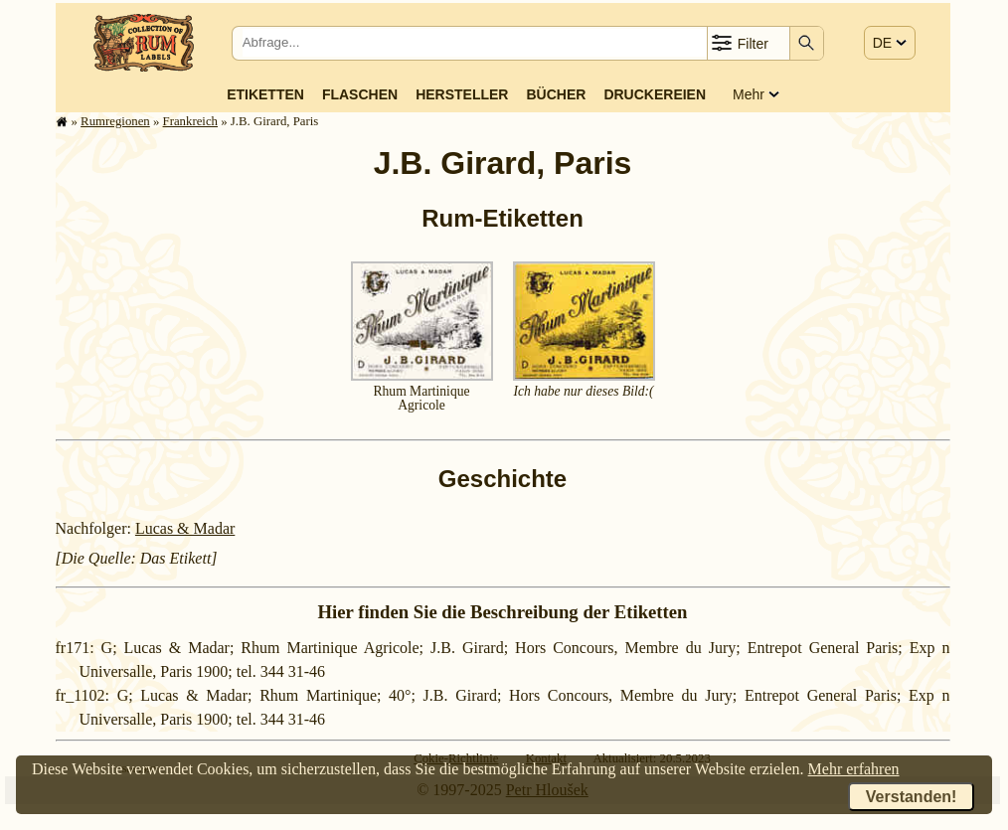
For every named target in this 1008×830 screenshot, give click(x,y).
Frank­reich (190, 121)
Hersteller (462, 94)
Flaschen (360, 94)
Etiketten (265, 94)
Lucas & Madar (185, 528)
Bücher (556, 94)
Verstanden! (911, 796)
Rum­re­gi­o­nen (115, 121)
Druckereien (654, 94)
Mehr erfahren (854, 768)
